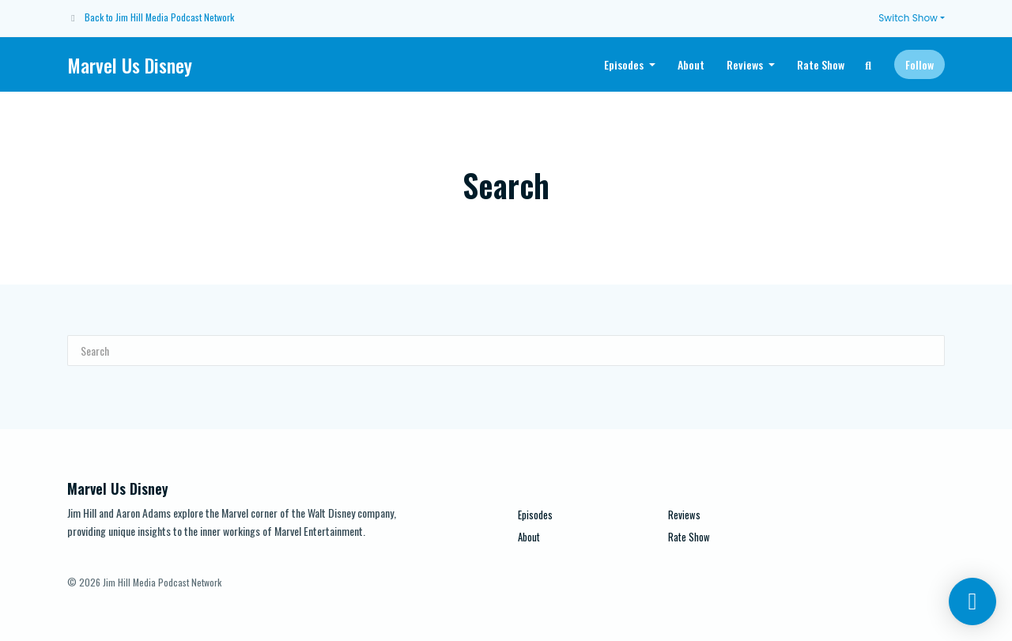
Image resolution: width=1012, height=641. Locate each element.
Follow (919, 64)
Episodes (625, 64)
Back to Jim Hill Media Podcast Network (159, 17)
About (691, 64)
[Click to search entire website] (868, 64)
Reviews (746, 64)
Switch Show (908, 18)
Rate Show (820, 64)
